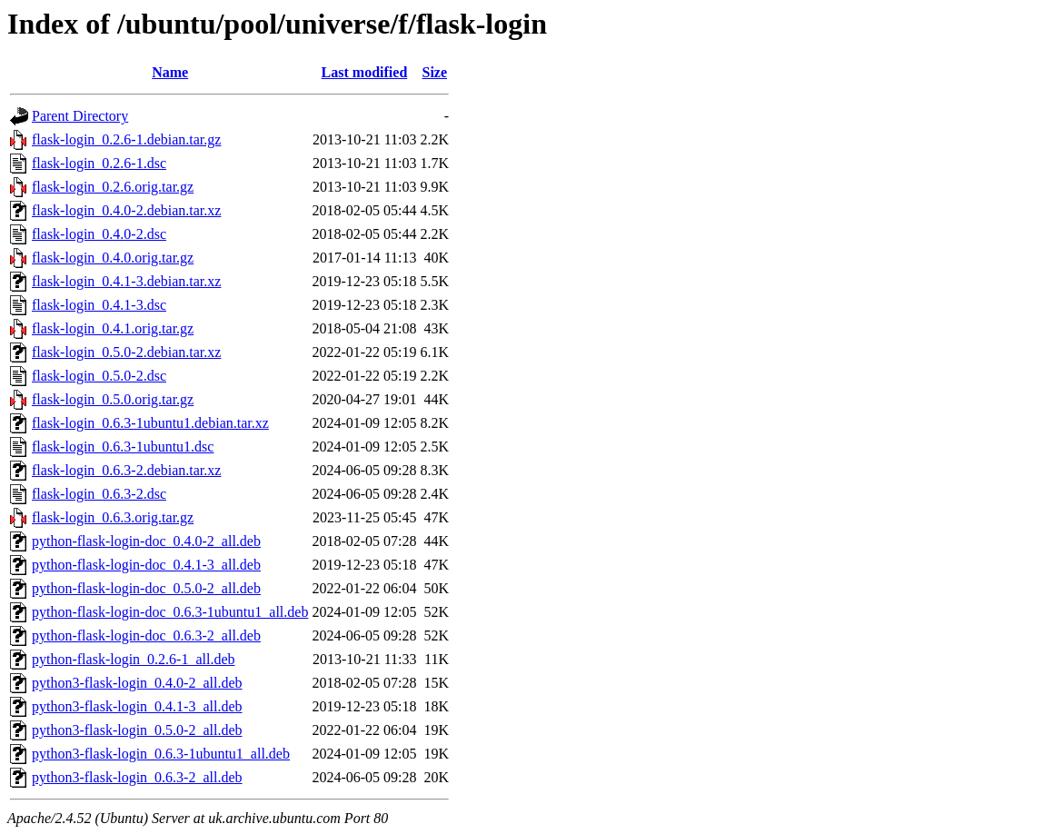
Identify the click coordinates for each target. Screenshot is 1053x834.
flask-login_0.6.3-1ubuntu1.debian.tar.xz (150, 423)
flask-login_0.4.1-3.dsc (99, 305)
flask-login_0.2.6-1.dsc (99, 163)
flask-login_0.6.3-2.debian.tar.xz (126, 470)
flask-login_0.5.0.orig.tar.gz (113, 399)
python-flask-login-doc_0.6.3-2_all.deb (146, 635)
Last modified (365, 72)
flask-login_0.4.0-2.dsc (99, 234)
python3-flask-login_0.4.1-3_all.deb (137, 706)
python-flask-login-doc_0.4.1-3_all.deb (146, 564)
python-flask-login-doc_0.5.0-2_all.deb (146, 588)
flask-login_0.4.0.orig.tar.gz (113, 257)
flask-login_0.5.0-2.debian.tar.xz (126, 352)
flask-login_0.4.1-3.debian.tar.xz (126, 281)
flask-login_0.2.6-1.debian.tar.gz (126, 139)
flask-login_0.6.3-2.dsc (99, 493)
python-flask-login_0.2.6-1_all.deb (133, 659)
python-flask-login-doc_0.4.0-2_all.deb (146, 541)
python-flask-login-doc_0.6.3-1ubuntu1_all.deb (170, 612)
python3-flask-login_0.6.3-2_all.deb (137, 777)
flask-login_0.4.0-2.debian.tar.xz (126, 210)
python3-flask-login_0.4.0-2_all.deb (137, 682)
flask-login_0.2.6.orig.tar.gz (113, 186)
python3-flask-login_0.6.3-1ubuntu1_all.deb (161, 753)
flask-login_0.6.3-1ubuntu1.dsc (123, 446)
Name (170, 72)
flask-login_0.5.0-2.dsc (99, 375)
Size (435, 72)
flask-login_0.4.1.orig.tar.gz (113, 328)
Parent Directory (80, 116)
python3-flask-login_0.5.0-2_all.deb (137, 730)
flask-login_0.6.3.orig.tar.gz (113, 517)
